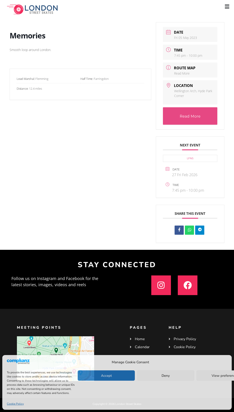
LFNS (190, 158)
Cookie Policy (15, 404)
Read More (182, 73)
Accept (106, 375)
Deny (166, 375)
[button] (227, 6)
